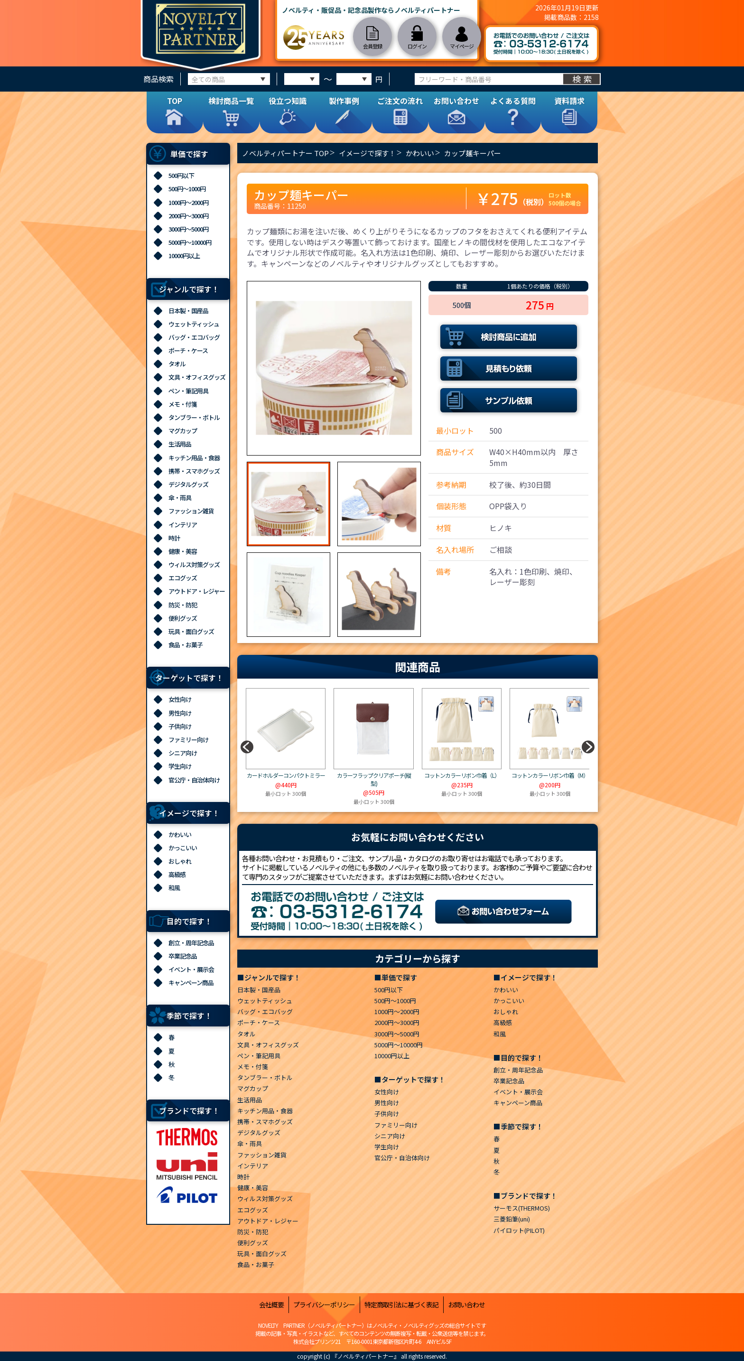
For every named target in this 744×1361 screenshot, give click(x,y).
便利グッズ (182, 618)
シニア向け (182, 752)
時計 (174, 537)
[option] (334, 368)
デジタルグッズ (188, 484)
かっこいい (182, 847)
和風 (174, 887)
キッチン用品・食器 (194, 457)
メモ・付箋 (182, 404)
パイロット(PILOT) (519, 1230)
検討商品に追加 (508, 337)
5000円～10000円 (189, 242)
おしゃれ (179, 861)
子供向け (179, 726)
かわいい (179, 834)
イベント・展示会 (191, 969)
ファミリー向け (188, 739)
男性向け (179, 713)
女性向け (179, 699)
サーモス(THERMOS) (521, 1207)
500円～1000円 (186, 188)
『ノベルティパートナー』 (366, 1356)
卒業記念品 (182, 955)
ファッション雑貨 (191, 510)
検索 (583, 79)
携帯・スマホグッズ (194, 470)
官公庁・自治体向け (194, 779)
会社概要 (271, 1304)
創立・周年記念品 (191, 942)
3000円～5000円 (188, 228)
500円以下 (181, 175)
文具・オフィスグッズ (196, 377)
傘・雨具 (179, 497)
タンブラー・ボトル (194, 417)
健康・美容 (182, 551)
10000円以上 (184, 255)
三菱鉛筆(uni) (511, 1218)
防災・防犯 (182, 604)
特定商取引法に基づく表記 (401, 1304)
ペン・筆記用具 (188, 390)
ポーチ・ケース (188, 350)
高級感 (177, 874)
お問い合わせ (466, 1304)
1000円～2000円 (188, 202)
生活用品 (179, 443)
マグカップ (182, 430)
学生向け (179, 766)
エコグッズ (182, 577)
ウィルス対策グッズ (194, 564)
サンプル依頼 (508, 400)
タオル (177, 363)
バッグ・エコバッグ (194, 337)
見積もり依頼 (508, 368)
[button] (588, 747)
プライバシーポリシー (324, 1304)
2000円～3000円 (188, 215)
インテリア (182, 524)
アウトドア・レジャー (196, 591)
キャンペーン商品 (191, 982)
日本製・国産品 (188, 310)
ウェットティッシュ (193, 323)
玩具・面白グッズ (191, 631)
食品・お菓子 (185, 644)
